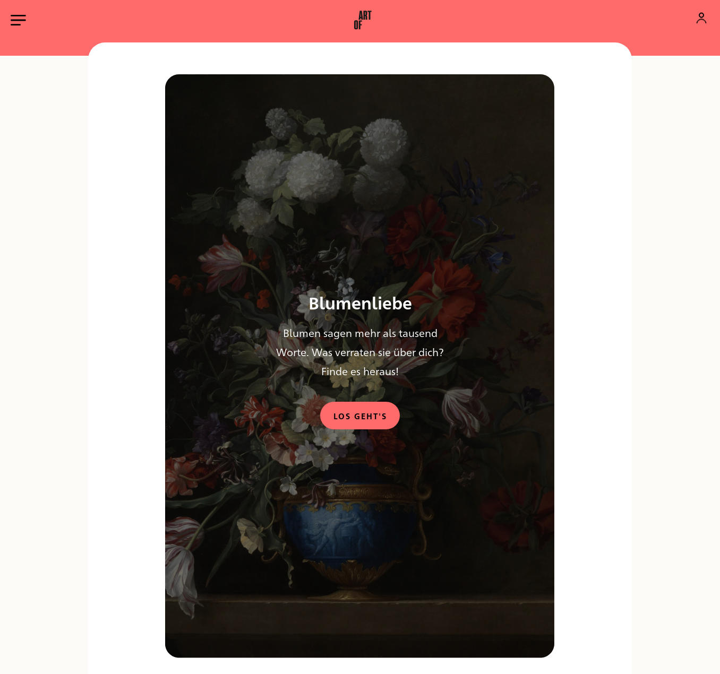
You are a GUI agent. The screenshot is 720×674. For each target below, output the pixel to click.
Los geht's (360, 416)
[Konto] (701, 18)
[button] (362, 20)
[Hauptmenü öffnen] (18, 20)
